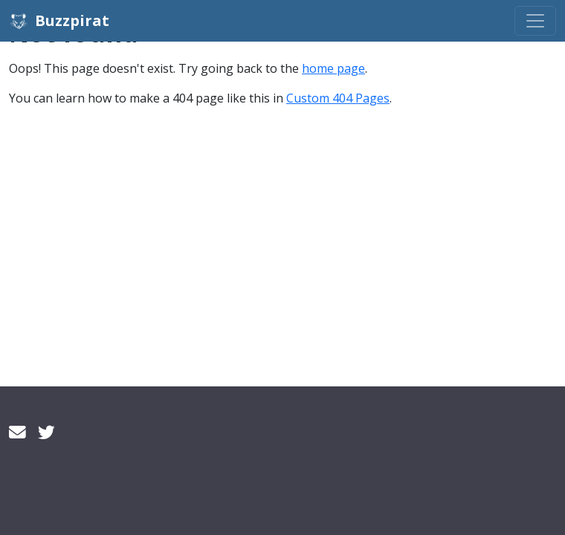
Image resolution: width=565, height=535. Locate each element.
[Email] (17, 432)
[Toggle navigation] (535, 21)
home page (333, 68)
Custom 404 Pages (338, 98)
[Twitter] (46, 432)
